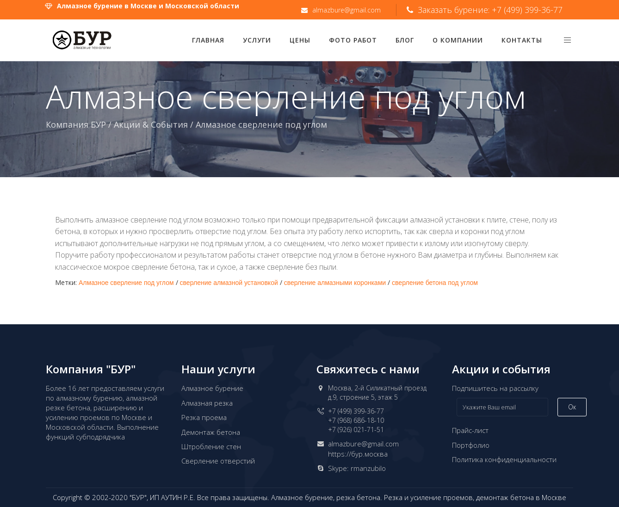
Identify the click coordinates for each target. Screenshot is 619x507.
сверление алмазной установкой (229, 282)
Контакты (521, 40)
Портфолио (470, 445)
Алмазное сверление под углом (126, 282)
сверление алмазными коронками (335, 282)
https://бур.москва (358, 453)
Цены (300, 40)
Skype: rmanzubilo (357, 468)
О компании (458, 40)
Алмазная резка (207, 403)
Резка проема (204, 417)
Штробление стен (211, 446)
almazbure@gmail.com (363, 443)
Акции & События (151, 124)
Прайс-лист (470, 430)
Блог (405, 40)
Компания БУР (76, 124)
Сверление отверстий (218, 460)
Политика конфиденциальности (504, 459)
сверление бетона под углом (435, 282)
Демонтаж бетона (210, 432)
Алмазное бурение (212, 388)
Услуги (257, 40)
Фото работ (353, 40)
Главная (208, 40)
